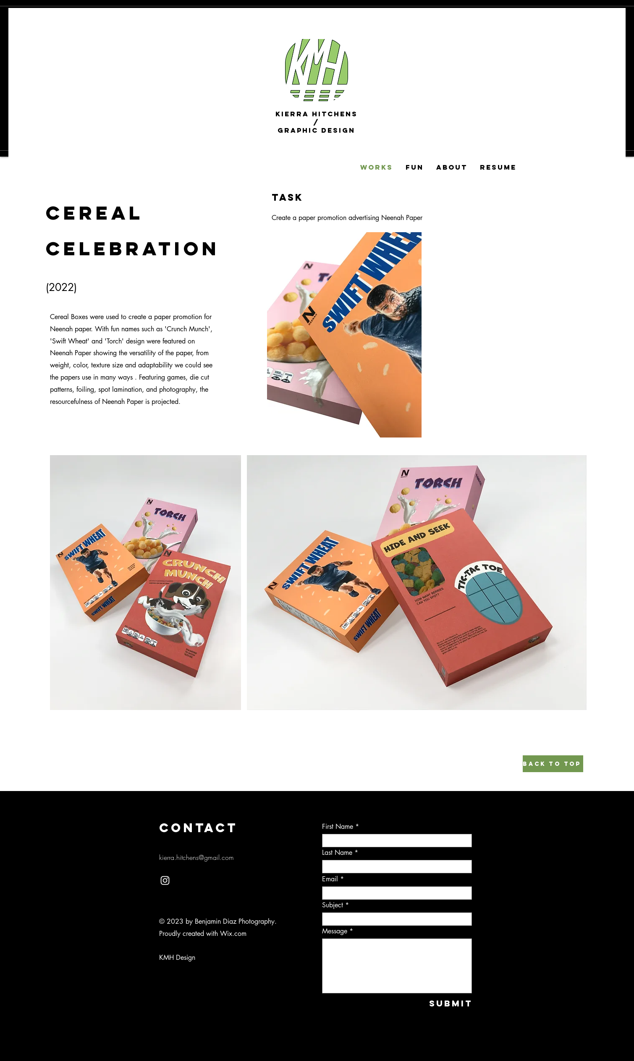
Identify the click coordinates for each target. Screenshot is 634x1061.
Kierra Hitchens (316, 114)
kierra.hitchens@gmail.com (196, 857)
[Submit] (444, 1003)
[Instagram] (165, 880)
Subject (332, 905)
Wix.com (233, 933)
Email (330, 879)
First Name (337, 826)
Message (334, 931)
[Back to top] (553, 763)
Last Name (337, 852)
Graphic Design (316, 130)
